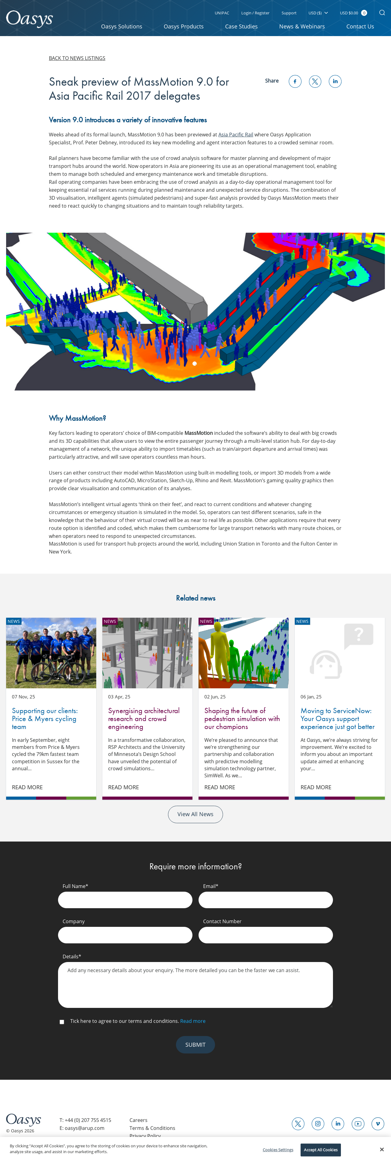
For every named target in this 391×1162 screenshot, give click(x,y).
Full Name (75, 888)
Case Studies (241, 26)
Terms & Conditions (152, 1131)
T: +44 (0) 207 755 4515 (85, 1122)
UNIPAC (221, 13)
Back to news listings (77, 58)
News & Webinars (302, 26)
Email (210, 888)
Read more (193, 1023)
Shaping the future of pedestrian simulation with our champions (244, 653)
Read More (27, 789)
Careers (139, 1122)
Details (72, 959)
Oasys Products (184, 26)
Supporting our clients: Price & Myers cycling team (51, 653)
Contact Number (222, 923)
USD (318, 13)
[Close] (382, 1149)
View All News (195, 816)
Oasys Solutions (121, 26)
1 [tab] (194, 363)
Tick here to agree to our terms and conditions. (138, 1023)
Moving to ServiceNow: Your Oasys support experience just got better (340, 653)
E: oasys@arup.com (82, 1131)
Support (288, 13)
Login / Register (255, 13)
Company (74, 923)
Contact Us (360, 26)
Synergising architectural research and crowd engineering (147, 653)
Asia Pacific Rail (235, 134)
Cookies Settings (278, 1150)
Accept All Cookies (320, 1150)
